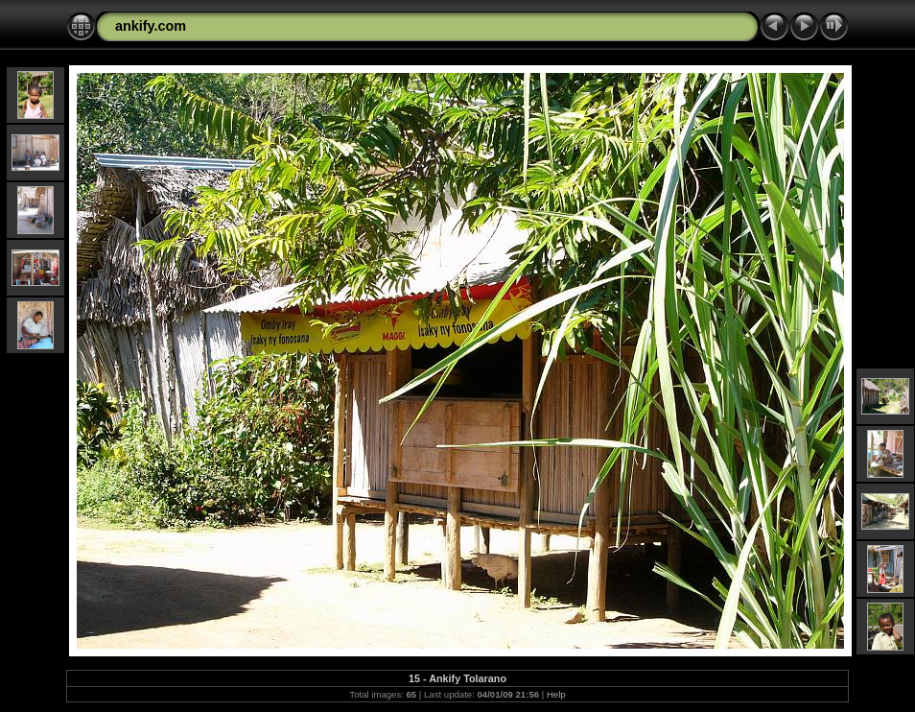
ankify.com (150, 26)
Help (556, 694)
